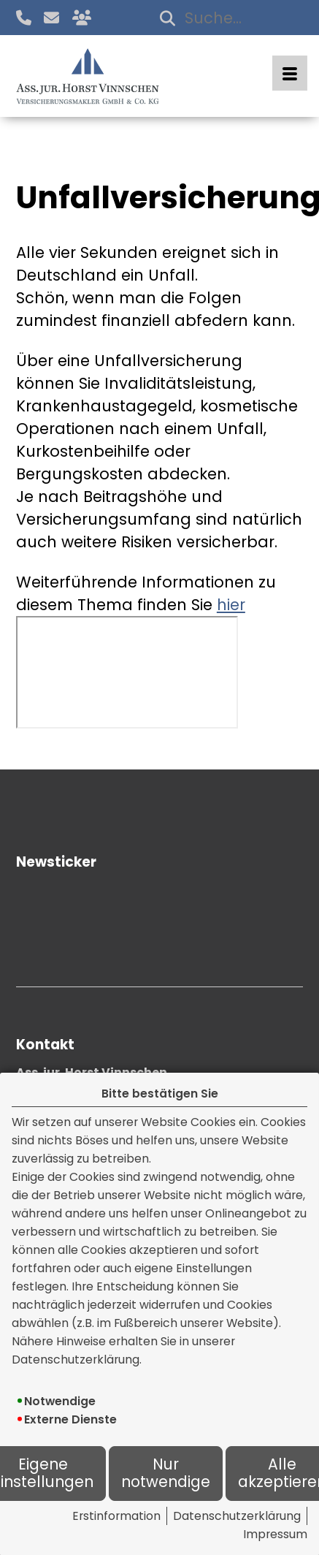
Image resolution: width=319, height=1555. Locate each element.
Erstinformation (116, 1516)
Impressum (275, 1534)
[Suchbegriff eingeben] (228, 18)
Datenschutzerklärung (237, 1516)
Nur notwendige (165, 1473)
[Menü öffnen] (289, 73)
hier (231, 604)
